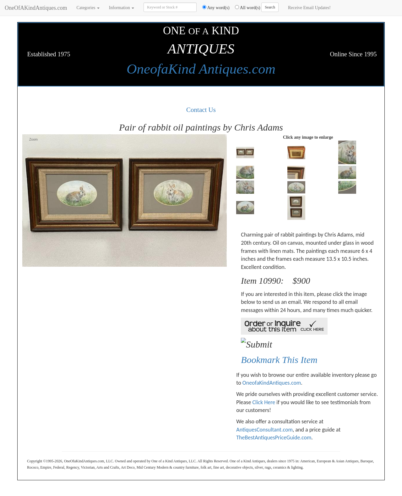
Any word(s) (214, 7)
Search (270, 7)
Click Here (263, 402)
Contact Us (201, 110)
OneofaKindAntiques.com (271, 382)
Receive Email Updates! (309, 7)
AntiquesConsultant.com (264, 429)
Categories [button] (87, 7)
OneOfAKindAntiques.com (36, 8)
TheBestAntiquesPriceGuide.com (273, 437)
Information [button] (121, 7)
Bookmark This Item (279, 359)
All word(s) (245, 7)
